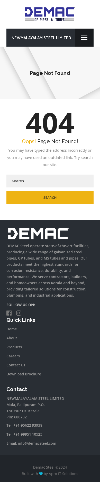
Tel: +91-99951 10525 (24, 434)
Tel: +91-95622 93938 (24, 425)
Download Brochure (23, 374)
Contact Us (15, 365)
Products (14, 347)
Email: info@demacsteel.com (31, 443)
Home (11, 328)
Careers (13, 356)
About (11, 337)
